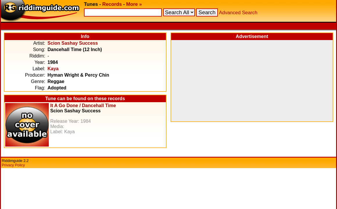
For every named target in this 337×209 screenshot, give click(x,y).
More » (134, 4)
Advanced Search (238, 12)
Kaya (52, 68)
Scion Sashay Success (72, 43)
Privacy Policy (13, 165)
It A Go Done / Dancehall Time (83, 105)
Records (112, 4)
